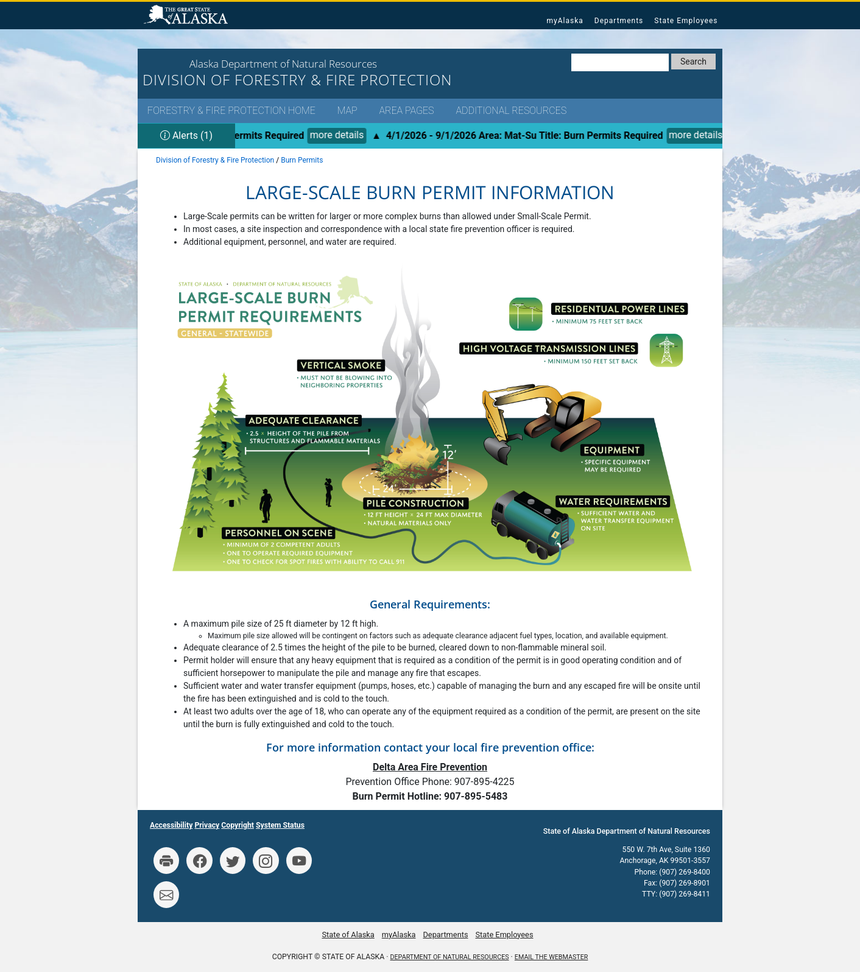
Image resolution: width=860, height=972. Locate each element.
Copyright (237, 825)
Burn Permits (302, 160)
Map (347, 110)
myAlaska (564, 20)
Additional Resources (511, 110)
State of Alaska (187, 16)
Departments (618, 20)
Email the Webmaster (551, 957)
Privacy (206, 825)
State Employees (685, 20)
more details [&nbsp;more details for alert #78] (342, 135)
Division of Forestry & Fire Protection (215, 160)
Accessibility (171, 825)
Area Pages (406, 110)
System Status (280, 825)
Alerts (186, 135)
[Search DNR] (620, 62)
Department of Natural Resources (449, 957)
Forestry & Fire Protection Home (231, 110)
